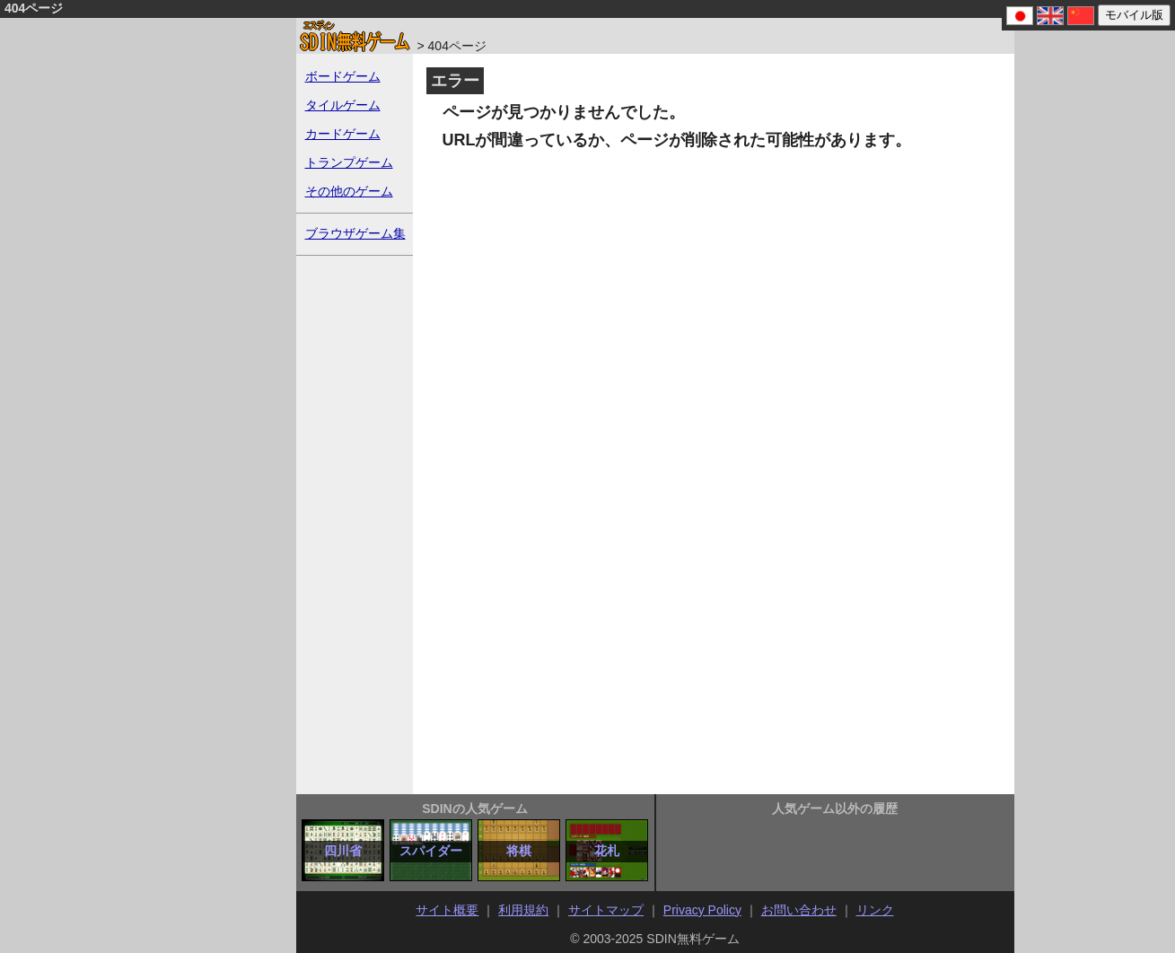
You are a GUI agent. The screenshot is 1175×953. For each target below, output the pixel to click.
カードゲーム (343, 134)
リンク (875, 910)
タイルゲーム (343, 105)
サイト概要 (447, 910)
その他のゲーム (349, 191)
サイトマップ (606, 910)
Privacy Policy (702, 910)
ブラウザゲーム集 (355, 233)
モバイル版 (1134, 15)
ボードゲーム (343, 76)
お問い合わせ (799, 910)
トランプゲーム (349, 162)
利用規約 (523, 910)
